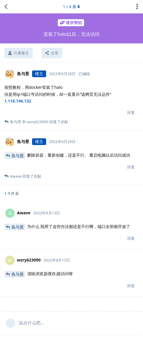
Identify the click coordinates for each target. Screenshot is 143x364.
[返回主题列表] (6, 6)
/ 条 (71, 6)
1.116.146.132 (17, 101)
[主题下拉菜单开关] (137, 6)
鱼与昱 (17, 155)
